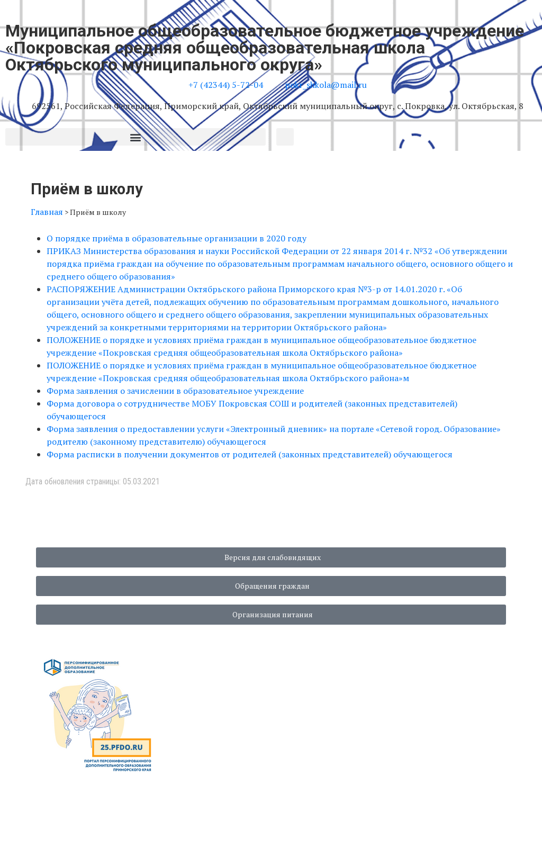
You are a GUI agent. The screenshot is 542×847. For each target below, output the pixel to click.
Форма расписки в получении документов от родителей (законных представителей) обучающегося (250, 454)
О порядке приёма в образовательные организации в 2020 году (176, 238)
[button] (135, 137)
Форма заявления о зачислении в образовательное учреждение (175, 391)
